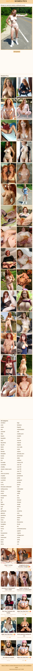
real (18, 486)
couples (3, 475)
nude (18, 449)
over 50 (19, 467)
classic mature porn (6, 469)
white (18, 539)
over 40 (19, 464)
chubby (3, 467)
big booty (3, 442)
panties (19, 473)
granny (3, 517)
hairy (2, 519)
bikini (2, 447)
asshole (3, 431)
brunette (3, 462)
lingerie (19, 427)
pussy (18, 484)
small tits (19, 511)
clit (1, 471)
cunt (2, 482)
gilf (1, 508)
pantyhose (20, 475)
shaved (19, 500)
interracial (3, 537)
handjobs (3, 524)
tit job (18, 524)
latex (2, 542)
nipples (19, 445)
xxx (18, 544)
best (2, 440)
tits (18, 526)
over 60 (19, 469)
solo (18, 513)
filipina (2, 504)
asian (2, 427)
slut (18, 508)
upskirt (19, 531)
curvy (2, 484)
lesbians (19, 425)
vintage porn (20, 535)
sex (18, 495)
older (18, 458)
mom (18, 438)
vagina (19, 533)
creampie (3, 478)
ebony (2, 491)
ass (2, 429)
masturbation (20, 429)
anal (2, 425)
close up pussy (5, 473)
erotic (2, 493)
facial (2, 497)
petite (18, 478)
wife (18, 542)
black (2, 449)
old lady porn (20, 453)
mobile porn (20, 433)
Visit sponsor (17, 51)
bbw (2, 433)
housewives (4, 533)
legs (18, 422)
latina (2, 544)
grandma (3, 515)
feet (2, 502)
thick (18, 519)
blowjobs (3, 453)
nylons (19, 451)
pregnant (19, 480)
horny (2, 528)
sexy (18, 497)
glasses (3, 513)
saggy (18, 491)
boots (2, 458)
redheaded (20, 489)
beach (2, 436)
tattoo (18, 517)
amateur (3, 422)
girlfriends (3, 511)
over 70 (19, 471)
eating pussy (4, 489)
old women (20, 456)
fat (1, 500)
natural (19, 442)
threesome (20, 522)
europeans (4, 495)
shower (19, 502)
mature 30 (20, 462)
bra (2, 460)
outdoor (19, 460)
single (18, 504)
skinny (19, 506)
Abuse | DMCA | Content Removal (10, 665)
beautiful (3, 438)
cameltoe (3, 464)
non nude (19, 447)
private (19, 482)
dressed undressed (6, 486)
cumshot (3, 480)
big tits (2, 445)
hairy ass (3, 522)
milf (18, 431)
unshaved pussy (21, 528)
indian (2, 535)
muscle (19, 440)
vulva (18, 537)
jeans (2, 539)
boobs (2, 456)
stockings (19, 515)
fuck (2, 506)
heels (2, 526)
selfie (18, 493)
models (19, 436)
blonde (3, 451)
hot (1, 531)
